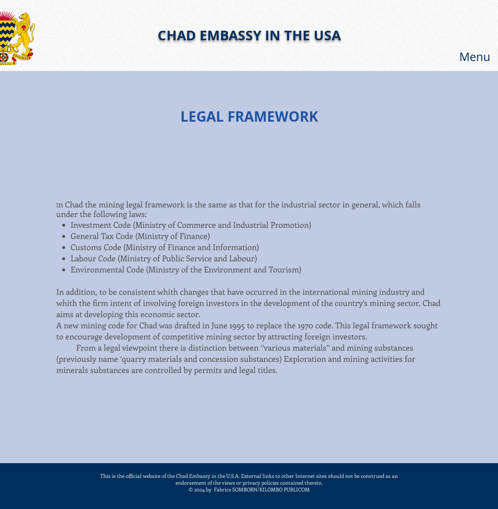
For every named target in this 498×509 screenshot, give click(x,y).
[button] (474, 56)
